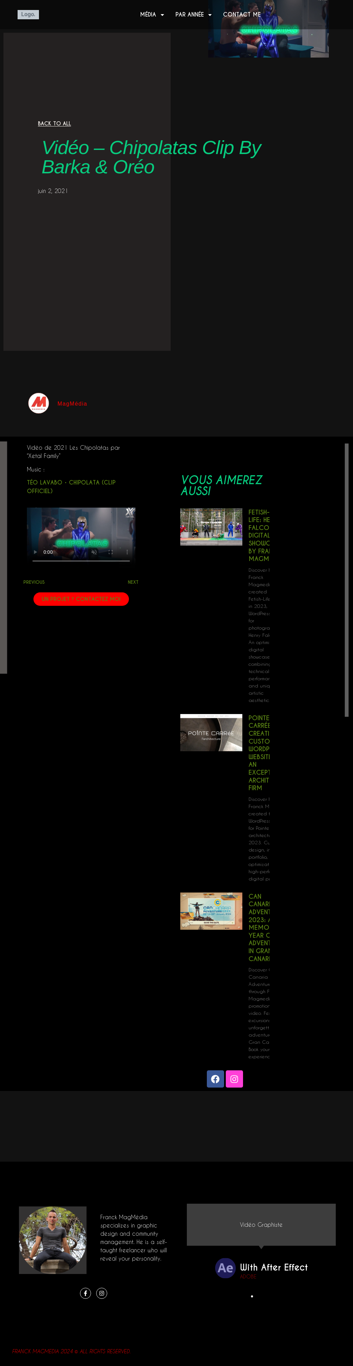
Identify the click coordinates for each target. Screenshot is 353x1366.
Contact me (242, 14)
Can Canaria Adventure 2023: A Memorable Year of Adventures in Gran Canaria (268, 928)
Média (152, 15)
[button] (252, 1296)
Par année (194, 15)
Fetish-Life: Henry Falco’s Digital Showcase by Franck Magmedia (265, 535)
